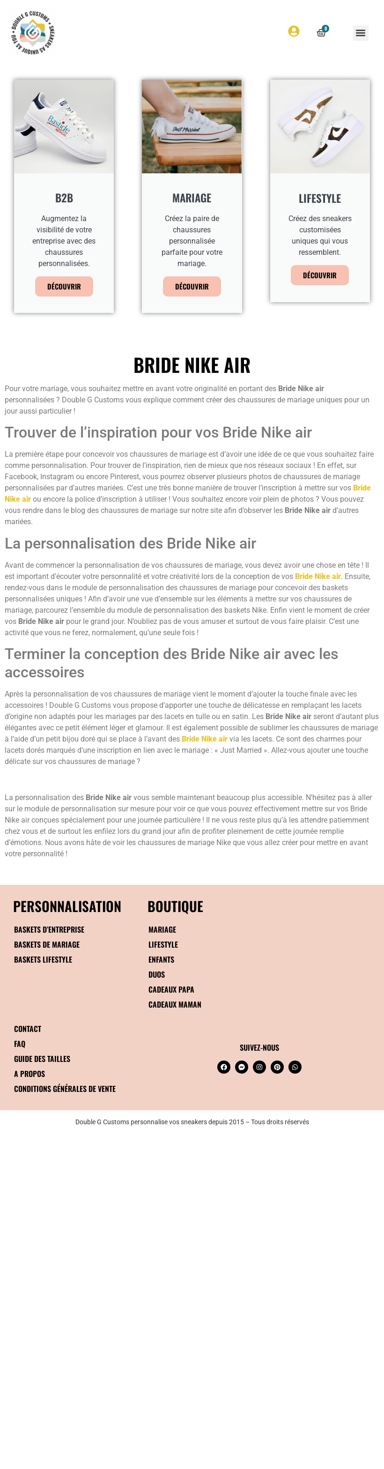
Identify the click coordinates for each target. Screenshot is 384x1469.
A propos (29, 1073)
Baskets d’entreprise (49, 929)
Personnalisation (67, 906)
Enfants (161, 959)
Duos (156, 974)
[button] (361, 33)
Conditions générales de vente (65, 1088)
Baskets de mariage (47, 944)
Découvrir (64, 286)
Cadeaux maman (174, 1004)
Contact (27, 1028)
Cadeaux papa (171, 989)
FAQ (19, 1043)
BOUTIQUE (175, 906)
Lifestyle (163, 944)
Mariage (162, 929)
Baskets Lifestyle (43, 959)
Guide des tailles (42, 1058)
